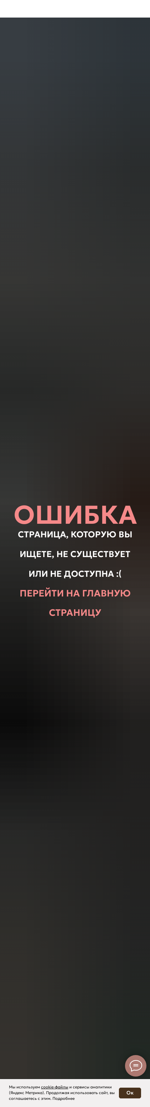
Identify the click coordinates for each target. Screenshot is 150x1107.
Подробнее (63, 1098)
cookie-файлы (54, 1086)
